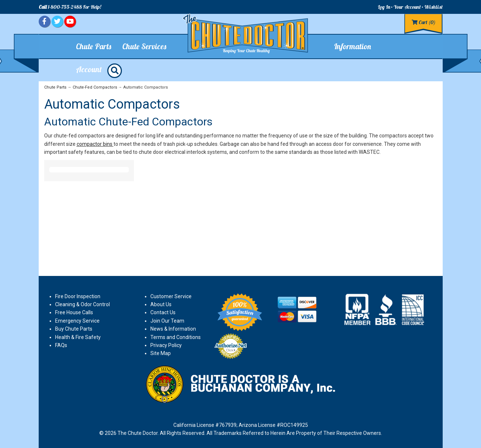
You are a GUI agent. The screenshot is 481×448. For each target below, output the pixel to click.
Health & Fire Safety (78, 337)
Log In (384, 7)
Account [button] (89, 69)
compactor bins (95, 144)
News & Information (173, 329)
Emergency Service (77, 321)
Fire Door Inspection (77, 296)
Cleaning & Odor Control (82, 304)
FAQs (61, 345)
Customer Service (171, 296)
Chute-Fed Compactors (95, 87)
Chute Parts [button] (93, 46)
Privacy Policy (166, 345)
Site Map (160, 353)
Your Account (407, 7)
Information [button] (352, 46)
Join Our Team (167, 321)
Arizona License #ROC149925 (273, 425)
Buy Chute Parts (73, 329)
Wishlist (433, 7)
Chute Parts (55, 87)
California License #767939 (204, 425)
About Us (161, 304)
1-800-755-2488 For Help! (70, 7)
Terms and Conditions (175, 337)
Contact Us (163, 312)
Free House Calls (74, 312)
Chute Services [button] (144, 46)
